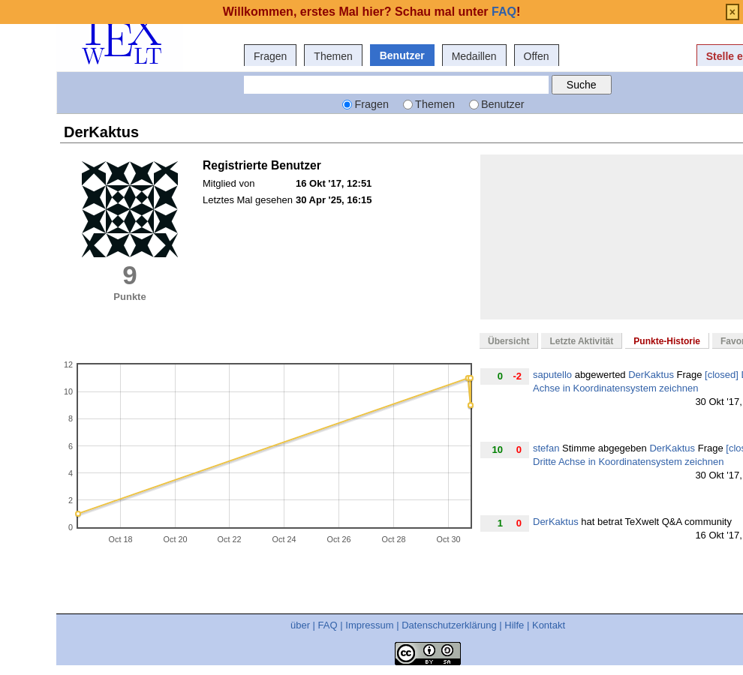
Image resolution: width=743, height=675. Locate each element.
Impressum (369, 625)
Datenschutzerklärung (449, 625)
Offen (536, 56)
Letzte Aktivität (581, 341)
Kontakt (548, 625)
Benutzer (402, 56)
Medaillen (474, 56)
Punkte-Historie (666, 341)
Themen (333, 56)
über (300, 625)
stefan (546, 448)
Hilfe (514, 625)
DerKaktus (651, 374)
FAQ (328, 625)
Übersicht (508, 341)
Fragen (270, 56)
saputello (552, 374)
